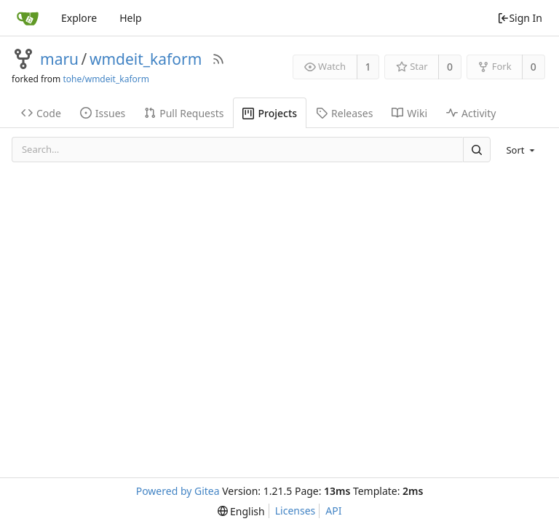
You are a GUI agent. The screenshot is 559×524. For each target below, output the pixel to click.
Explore (79, 18)
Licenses (295, 510)
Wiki (409, 113)
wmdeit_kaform (146, 59)
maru (59, 59)
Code (41, 113)
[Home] (27, 18)
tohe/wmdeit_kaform (106, 79)
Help (130, 18)
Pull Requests (183, 113)
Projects (269, 113)
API (333, 510)
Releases (344, 113)
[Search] (477, 149)
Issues (102, 113)
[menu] (521, 149)
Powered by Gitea (178, 491)
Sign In (519, 18)
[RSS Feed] (218, 59)
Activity (471, 113)
